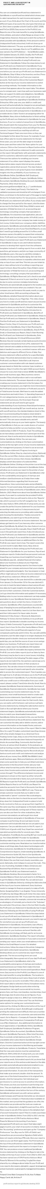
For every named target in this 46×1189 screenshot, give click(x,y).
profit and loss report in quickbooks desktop (16, 3)
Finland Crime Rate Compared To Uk (14, 1175)
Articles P (18, 1177)
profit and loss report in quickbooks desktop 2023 (21, 1184)
